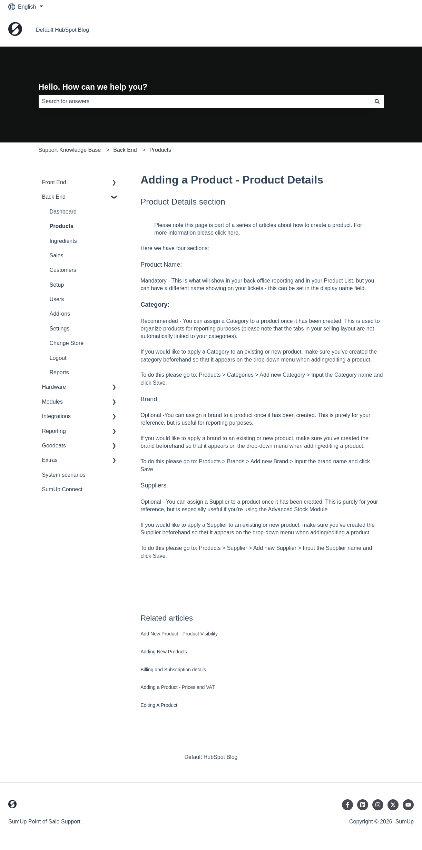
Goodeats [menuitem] (54, 445)
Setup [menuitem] (57, 285)
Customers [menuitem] (63, 270)
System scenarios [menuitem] (64, 475)
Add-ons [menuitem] (60, 314)
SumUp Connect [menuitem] (62, 489)
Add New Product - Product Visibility (179, 633)
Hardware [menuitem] (54, 387)
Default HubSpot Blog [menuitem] (211, 757)
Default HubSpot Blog (62, 30)
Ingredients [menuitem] (63, 241)
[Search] (377, 101)
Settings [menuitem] (60, 329)
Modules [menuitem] (52, 402)
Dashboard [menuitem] (63, 212)
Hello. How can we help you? (93, 86)
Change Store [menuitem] (67, 343)
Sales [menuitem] (56, 255)
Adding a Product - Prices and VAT (177, 687)
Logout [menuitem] (58, 358)
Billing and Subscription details (173, 669)
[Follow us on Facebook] (347, 804)
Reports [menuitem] (59, 372)
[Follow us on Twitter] (393, 804)
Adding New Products (163, 651)
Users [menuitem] (57, 299)
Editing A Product (158, 705)
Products (160, 150)
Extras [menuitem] (50, 460)
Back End (125, 150)
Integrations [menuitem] (56, 416)
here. (233, 233)
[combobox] (205, 101)
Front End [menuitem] (54, 182)
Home (399, 30)
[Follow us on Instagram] (377, 804)
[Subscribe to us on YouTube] (408, 804)
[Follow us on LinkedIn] (362, 804)
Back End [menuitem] (54, 197)
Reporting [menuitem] (54, 431)
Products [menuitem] (61, 226)
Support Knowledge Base (70, 150)
